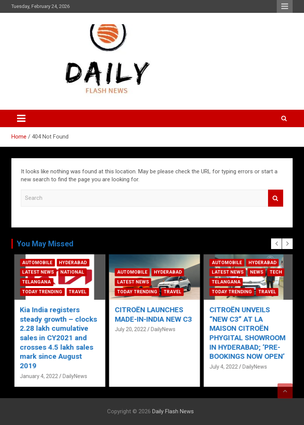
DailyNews (72, 348)
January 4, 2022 (36, 348)
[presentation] (276, 243)
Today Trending (40, 291)
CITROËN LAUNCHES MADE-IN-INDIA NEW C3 (245, 314)
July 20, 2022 (223, 329)
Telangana (129, 282)
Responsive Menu (285, 6)
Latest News (35, 282)
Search (275, 198)
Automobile (35, 272)
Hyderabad (70, 272)
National (165, 272)
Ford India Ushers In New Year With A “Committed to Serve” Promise (53, 323)
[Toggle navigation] (21, 118)
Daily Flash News (173, 411)
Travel (75, 291)
